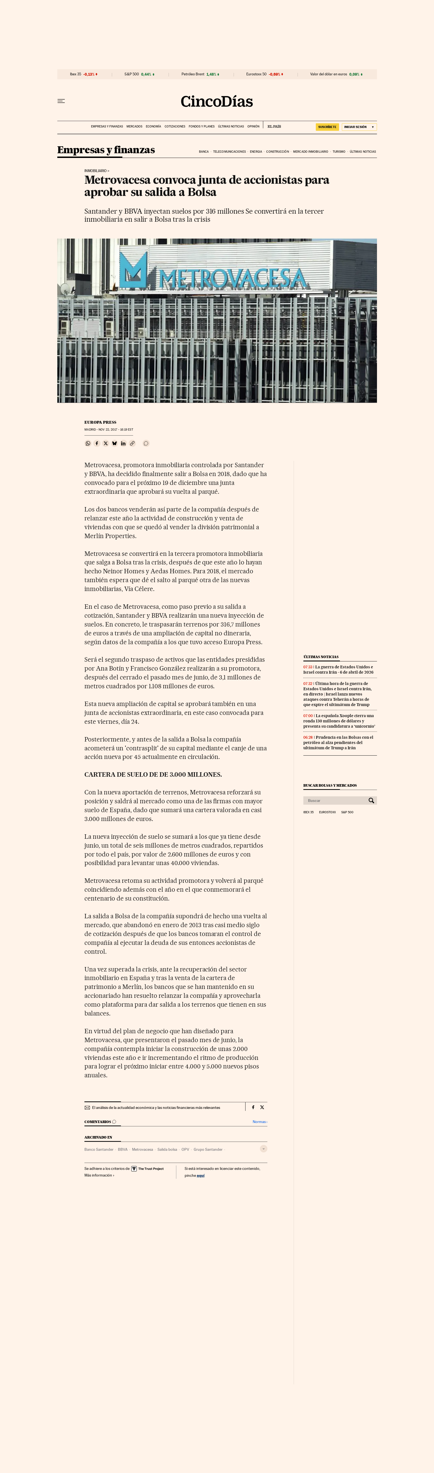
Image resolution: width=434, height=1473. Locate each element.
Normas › (260, 1122)
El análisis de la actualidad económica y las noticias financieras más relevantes (156, 1107)
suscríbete (327, 127)
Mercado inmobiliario (310, 152)
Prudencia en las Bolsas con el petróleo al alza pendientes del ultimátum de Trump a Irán (338, 742)
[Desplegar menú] (61, 101)
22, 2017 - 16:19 (116, 429)
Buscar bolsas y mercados (330, 785)
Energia (256, 152)
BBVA (123, 1149)
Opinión (253, 126)
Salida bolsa (167, 1149)
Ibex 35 (75, 74)
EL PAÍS (272, 124)
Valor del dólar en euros (328, 74)
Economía (153, 126)
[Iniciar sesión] (359, 127)
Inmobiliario (95, 171)
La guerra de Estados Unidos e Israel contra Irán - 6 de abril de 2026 (338, 669)
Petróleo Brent (193, 74)
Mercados (134, 126)
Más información (99, 1175)
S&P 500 (132, 74)
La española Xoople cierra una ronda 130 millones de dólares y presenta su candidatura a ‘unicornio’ (339, 721)
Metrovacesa (142, 1149)
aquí (201, 1175)
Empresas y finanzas (107, 126)
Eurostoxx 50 (256, 74)
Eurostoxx (327, 812)
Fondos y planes (202, 126)
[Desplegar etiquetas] (263, 1148)
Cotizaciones (175, 126)
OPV (185, 1149)
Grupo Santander (208, 1149)
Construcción (277, 152)
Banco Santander (98, 1149)
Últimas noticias (231, 126)
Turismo (339, 152)
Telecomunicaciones (229, 152)
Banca (204, 152)
